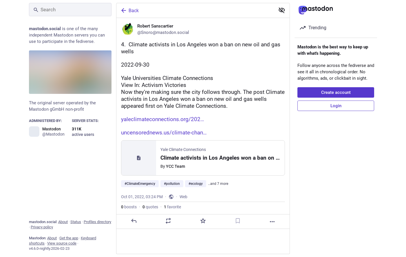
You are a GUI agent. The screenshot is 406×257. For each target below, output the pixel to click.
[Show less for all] (282, 10)
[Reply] (133, 220)
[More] (272, 221)
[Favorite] (203, 220)
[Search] (70, 9)
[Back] (195, 10)
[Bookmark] (237, 220)
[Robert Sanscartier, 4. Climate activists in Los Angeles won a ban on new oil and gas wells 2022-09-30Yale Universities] (203, 123)
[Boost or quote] (168, 220)
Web (183, 196)
